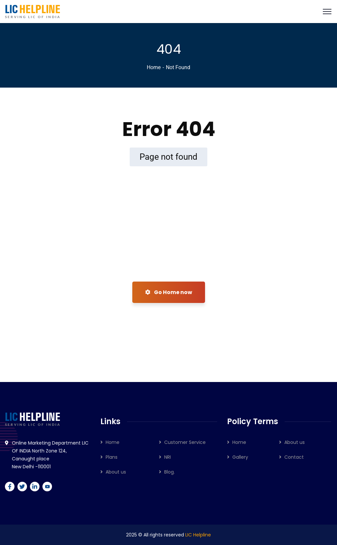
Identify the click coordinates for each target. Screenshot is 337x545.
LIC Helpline (198, 534)
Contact (294, 457)
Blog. (169, 472)
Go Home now (168, 292)
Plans (111, 457)
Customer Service (185, 442)
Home (154, 67)
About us (116, 472)
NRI (167, 457)
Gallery (240, 457)
